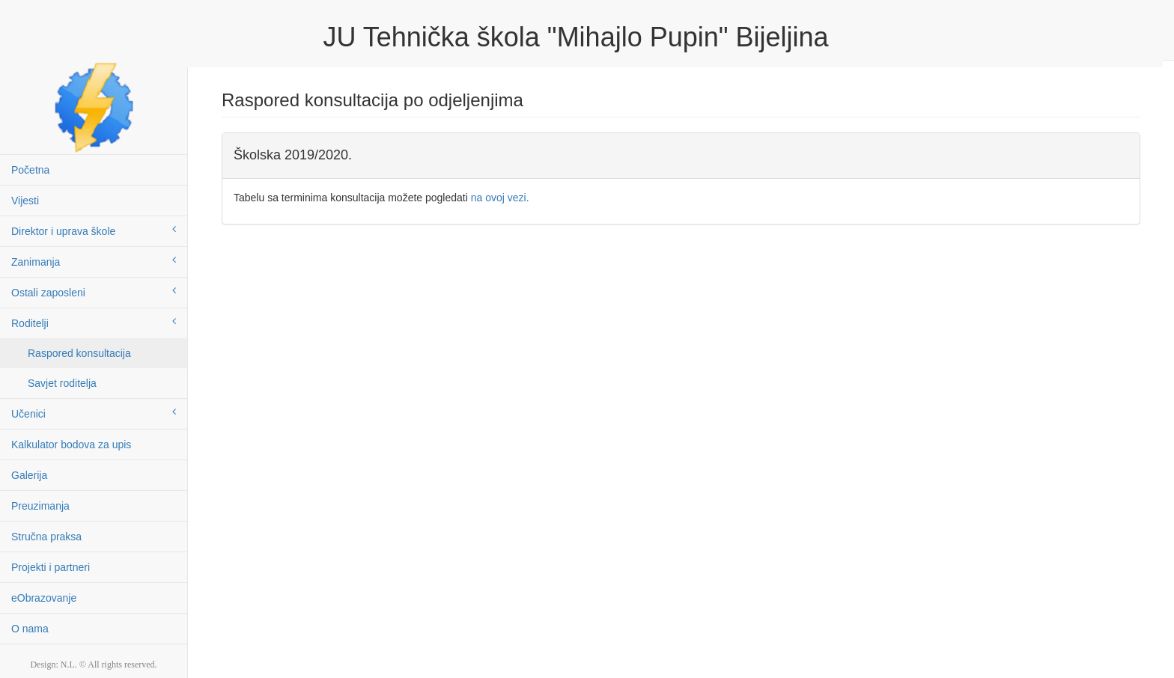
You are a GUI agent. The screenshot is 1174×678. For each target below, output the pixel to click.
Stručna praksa (46, 537)
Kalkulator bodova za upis (71, 445)
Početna (30, 170)
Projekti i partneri (50, 567)
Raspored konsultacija (79, 353)
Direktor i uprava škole (93, 230)
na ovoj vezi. (500, 198)
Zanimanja (93, 261)
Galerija (29, 475)
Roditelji (93, 322)
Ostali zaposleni (93, 292)
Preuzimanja (40, 506)
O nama (30, 629)
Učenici (93, 413)
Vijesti (25, 201)
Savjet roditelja (62, 383)
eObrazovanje (43, 598)
